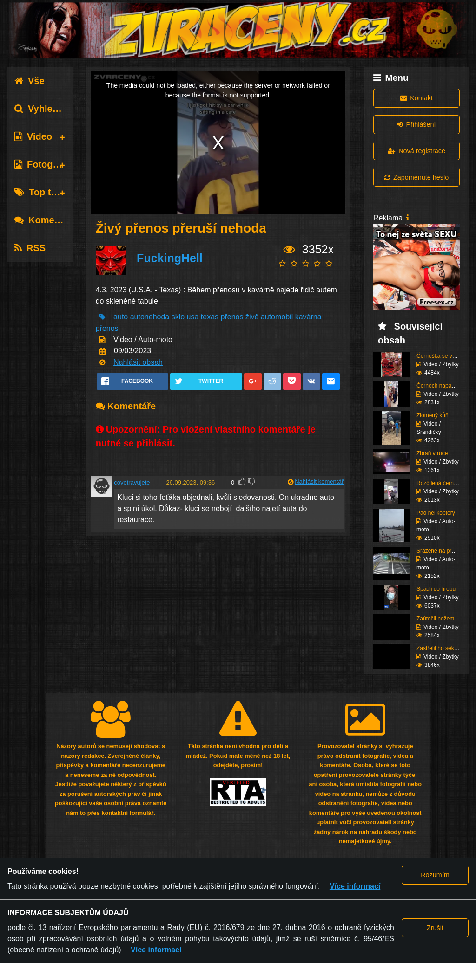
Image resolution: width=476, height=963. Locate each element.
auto (120, 317)
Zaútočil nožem (435, 618)
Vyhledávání (48, 108)
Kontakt (416, 98)
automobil (277, 317)
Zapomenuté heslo (416, 177)
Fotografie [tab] (43, 164)
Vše (29, 81)
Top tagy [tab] (40, 192)
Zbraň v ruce (432, 453)
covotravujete (132, 482)
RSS (30, 248)
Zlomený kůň (432, 415)
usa (193, 317)
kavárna (308, 317)
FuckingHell (170, 258)
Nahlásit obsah (138, 362)
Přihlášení (416, 124)
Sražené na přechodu (443, 551)
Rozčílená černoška (440, 483)
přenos (232, 317)
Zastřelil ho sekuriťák (442, 648)
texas (209, 317)
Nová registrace (416, 151)
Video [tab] (33, 136)
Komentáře (45, 220)
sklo (178, 317)
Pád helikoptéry (435, 513)
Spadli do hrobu (436, 589)
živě (251, 317)
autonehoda (150, 317)
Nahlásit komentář (319, 481)
